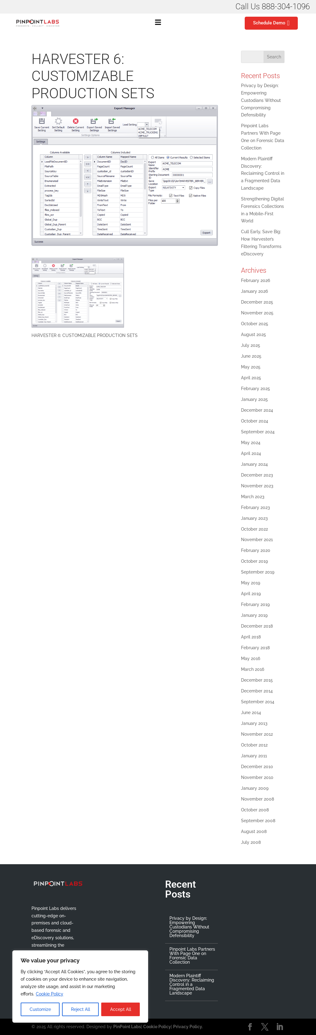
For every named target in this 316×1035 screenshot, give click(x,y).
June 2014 (251, 712)
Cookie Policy (49, 993)
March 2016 (252, 669)
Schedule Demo (271, 23)
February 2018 (255, 647)
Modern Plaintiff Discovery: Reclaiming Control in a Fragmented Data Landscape (262, 173)
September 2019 (257, 572)
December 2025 (257, 302)
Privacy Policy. (188, 1026)
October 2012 (254, 745)
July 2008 (251, 842)
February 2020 (255, 550)
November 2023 (257, 485)
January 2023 (254, 518)
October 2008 (255, 809)
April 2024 (251, 453)
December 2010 (257, 766)
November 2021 (257, 539)
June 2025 (251, 356)
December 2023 (257, 475)
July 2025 (250, 345)
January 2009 (254, 788)
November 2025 (257, 312)
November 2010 (257, 777)
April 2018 (251, 636)
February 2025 (255, 388)
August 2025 (253, 334)
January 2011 (254, 755)
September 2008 (258, 820)
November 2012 (257, 734)
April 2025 (251, 377)
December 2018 (257, 626)
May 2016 (250, 658)
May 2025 (250, 366)
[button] (158, 23)
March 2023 (252, 496)
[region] (80, 986)
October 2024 (254, 421)
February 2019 (255, 604)
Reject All (80, 1009)
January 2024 (254, 464)
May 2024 (250, 442)
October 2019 (254, 561)
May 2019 (250, 582)
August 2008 (254, 831)
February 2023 (255, 507)
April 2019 (251, 593)
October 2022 (254, 529)
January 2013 (254, 723)
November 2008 (257, 799)
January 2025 (254, 399)
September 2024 (258, 431)
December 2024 (257, 410)
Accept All (120, 1009)
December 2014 (257, 690)
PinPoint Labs (127, 1026)
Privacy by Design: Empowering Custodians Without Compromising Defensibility (261, 100)
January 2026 (254, 291)
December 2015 (257, 680)
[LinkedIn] (279, 1027)
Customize (40, 1009)
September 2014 (257, 701)
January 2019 (254, 615)
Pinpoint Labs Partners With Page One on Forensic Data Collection (192, 956)
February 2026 (255, 280)
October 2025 (254, 323)
